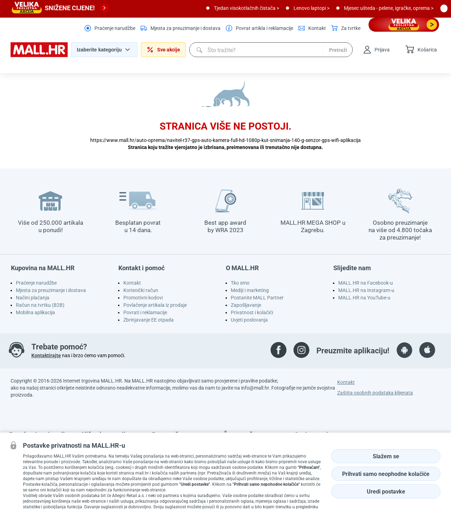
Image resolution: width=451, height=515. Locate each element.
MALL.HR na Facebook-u (365, 283)
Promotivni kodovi (143, 297)
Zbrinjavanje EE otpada (148, 320)
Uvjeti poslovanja (249, 320)
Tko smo (240, 283)
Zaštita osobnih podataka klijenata (375, 393)
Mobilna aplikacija (35, 312)
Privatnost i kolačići (252, 312)
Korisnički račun (140, 290)
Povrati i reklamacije (145, 312)
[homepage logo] (39, 55)
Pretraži (338, 50)
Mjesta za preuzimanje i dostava (51, 290)
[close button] (443, 8)
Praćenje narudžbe (36, 283)
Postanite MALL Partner (257, 297)
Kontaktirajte (46, 355)
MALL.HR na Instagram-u (366, 290)
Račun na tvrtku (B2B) (40, 305)
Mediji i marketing (250, 290)
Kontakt (132, 283)
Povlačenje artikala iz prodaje (155, 305)
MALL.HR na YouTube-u (364, 297)
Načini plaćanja (32, 297)
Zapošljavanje (246, 305)
